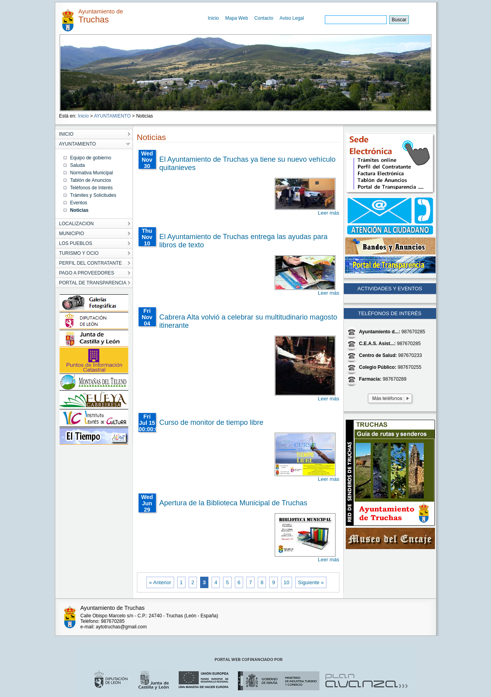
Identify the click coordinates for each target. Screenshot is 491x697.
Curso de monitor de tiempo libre (211, 422)
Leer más (328, 213)
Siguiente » (311, 582)
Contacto (263, 18)
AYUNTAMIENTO (112, 116)
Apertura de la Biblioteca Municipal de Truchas (233, 503)
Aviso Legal (291, 18)
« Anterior (160, 582)
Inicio (213, 18)
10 (286, 582)
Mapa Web (236, 18)
